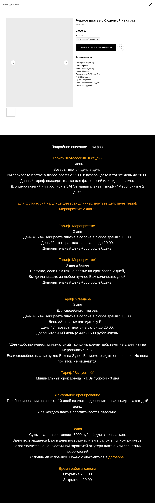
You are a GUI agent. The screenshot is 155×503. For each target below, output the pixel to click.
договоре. (116, 457)
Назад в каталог (12, 4)
